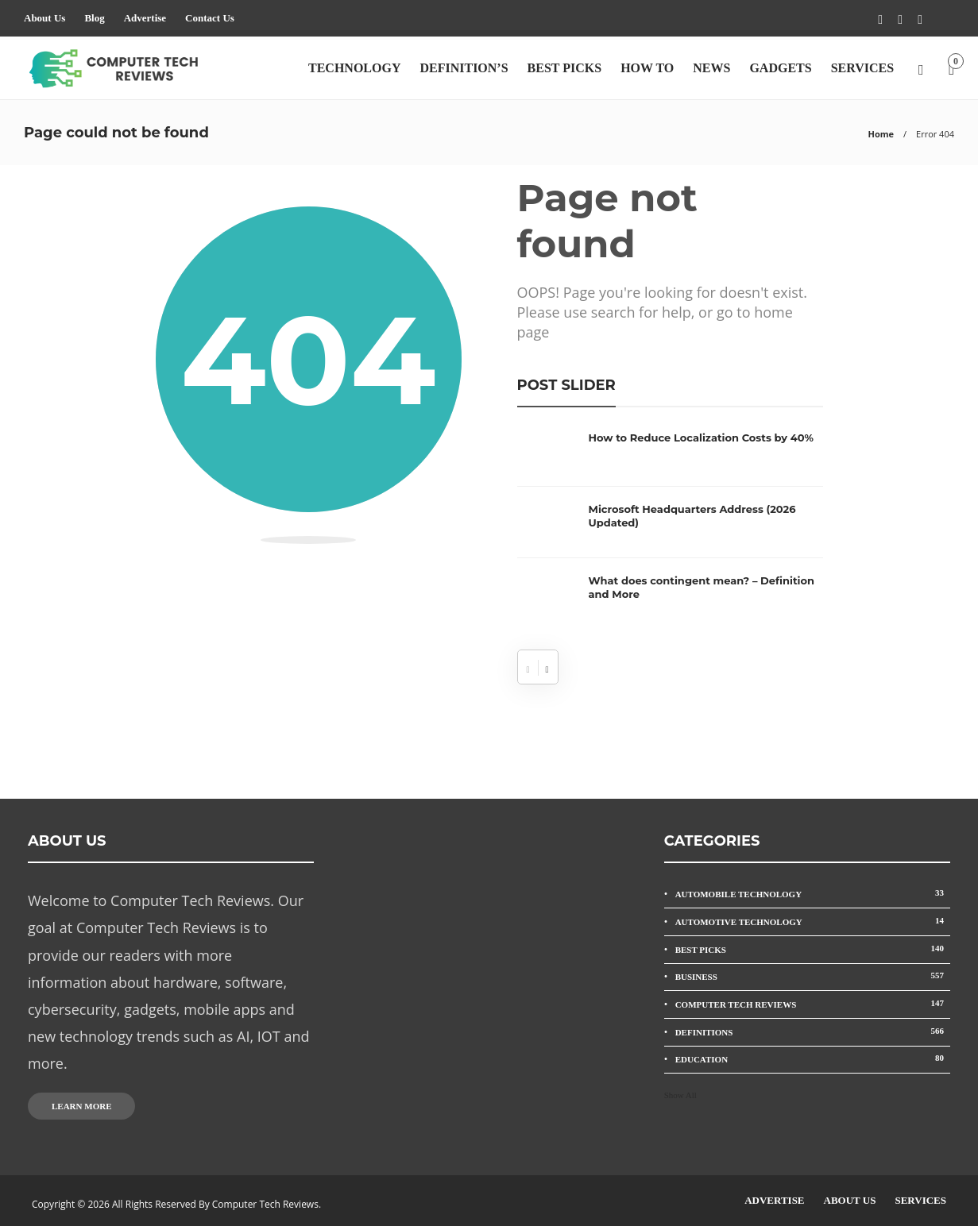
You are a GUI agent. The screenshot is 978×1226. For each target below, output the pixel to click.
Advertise (145, 18)
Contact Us (209, 18)
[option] (670, 530)
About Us (44, 18)
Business (812, 975)
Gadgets (780, 68)
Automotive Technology (812, 921)
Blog (94, 18)
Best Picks (565, 68)
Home (881, 134)
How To (647, 68)
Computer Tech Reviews (812, 1003)
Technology (354, 68)
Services (862, 68)
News (711, 68)
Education (812, 1058)
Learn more (81, 1106)
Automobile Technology (812, 893)
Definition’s (463, 68)
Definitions (812, 1031)
